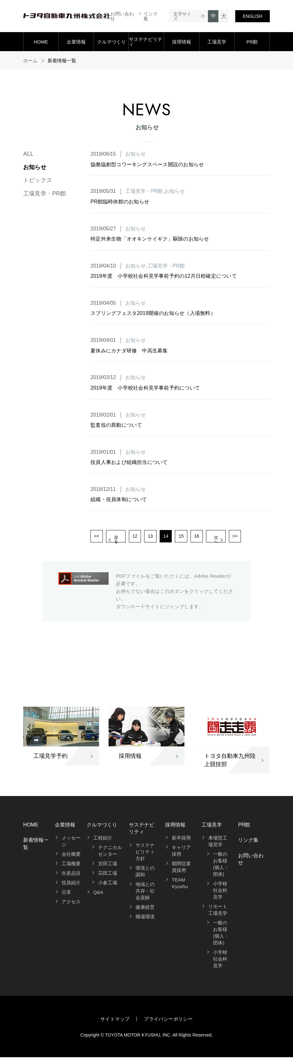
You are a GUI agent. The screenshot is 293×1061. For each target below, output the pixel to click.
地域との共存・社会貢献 (145, 894)
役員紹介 (71, 886)
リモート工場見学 (217, 914)
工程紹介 (102, 841)
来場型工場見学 (217, 845)
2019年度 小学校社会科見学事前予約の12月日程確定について (163, 276)
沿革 (66, 896)
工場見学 (216, 41)
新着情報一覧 (36, 847)
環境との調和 (145, 875)
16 (212, 538)
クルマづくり (111, 41)
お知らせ (34, 167)
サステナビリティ (145, 42)
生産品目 (71, 877)
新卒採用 (181, 841)
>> (259, 538)
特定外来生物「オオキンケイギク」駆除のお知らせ (149, 238)
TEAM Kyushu (180, 887)
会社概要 (71, 857)
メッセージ (71, 845)
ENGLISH (252, 16)
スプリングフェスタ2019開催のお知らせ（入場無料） (153, 313)
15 (195, 538)
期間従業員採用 (181, 871)
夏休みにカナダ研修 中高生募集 (129, 350)
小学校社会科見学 (220, 894)
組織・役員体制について (118, 499)
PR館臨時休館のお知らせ (119, 201)
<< (97, 538)
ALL (28, 154)
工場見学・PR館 (44, 193)
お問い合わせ (122, 16)
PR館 (252, 41)
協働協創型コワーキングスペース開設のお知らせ (147, 164)
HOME (41, 41)
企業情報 (76, 41)
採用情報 (181, 41)
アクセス (71, 905)
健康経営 (145, 910)
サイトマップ (115, 1022)
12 (144, 538)
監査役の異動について (116, 425)
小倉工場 (107, 886)
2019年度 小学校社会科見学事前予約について (145, 388)
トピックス (37, 180)
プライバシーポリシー (168, 1022)
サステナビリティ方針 (145, 855)
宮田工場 (107, 867)
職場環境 (145, 920)
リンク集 (150, 16)
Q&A (98, 896)
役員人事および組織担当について (129, 462)
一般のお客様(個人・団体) (221, 868)
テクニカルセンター (110, 854)
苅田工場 (107, 877)
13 (161, 538)
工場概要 (71, 867)
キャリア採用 (181, 854)
